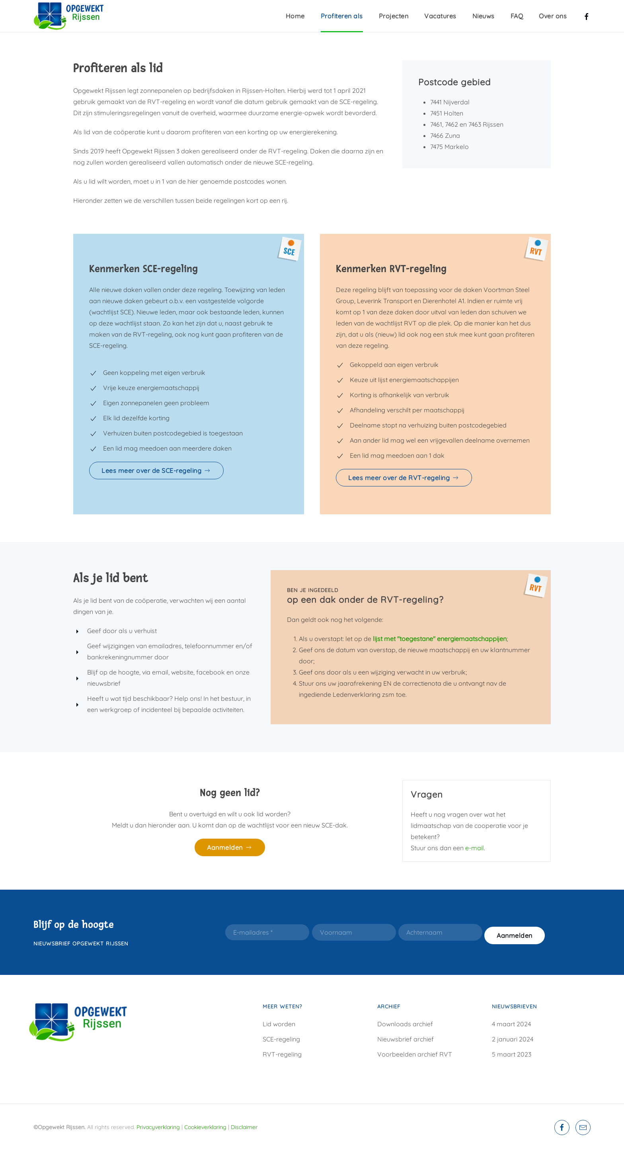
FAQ (517, 16)
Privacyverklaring (158, 1127)
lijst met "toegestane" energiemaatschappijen (440, 639)
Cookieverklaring (205, 1127)
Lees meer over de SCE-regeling (156, 471)
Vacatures (440, 16)
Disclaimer (244, 1127)
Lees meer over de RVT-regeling (404, 478)
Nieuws (483, 16)
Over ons (553, 16)
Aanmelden (230, 847)
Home (295, 16)
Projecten (394, 16)
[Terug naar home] (73, 16)
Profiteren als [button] (342, 16)
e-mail (474, 848)
